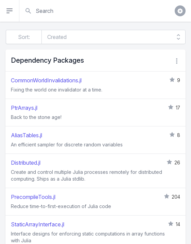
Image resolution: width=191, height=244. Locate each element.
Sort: (24, 37)
